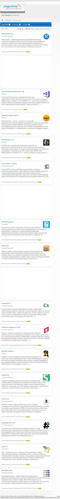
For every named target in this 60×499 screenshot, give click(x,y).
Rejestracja (16, 15)
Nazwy (33, 29)
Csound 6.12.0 (6, 303)
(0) (25, 51)
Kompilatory (4, 93)
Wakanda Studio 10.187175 (10, 115)
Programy (8, 20)
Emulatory (4, 353)
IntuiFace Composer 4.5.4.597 (11, 327)
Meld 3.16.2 (5, 246)
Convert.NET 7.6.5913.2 (9, 163)
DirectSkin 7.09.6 (7, 470)
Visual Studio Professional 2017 (11, 91)
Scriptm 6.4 (5, 375)
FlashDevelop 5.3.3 (7, 140)
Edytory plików (5, 224)
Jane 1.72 (4, 446)
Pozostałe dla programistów (7, 36)
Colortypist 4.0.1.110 (8, 423)
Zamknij (58, 497)
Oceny (42, 29)
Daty (37, 29)
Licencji (47, 29)
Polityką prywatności (39, 496)
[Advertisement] (19, 71)
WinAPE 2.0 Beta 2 (8, 351)
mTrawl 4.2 (5, 399)
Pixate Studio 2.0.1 (7, 34)
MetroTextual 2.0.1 (7, 222)
